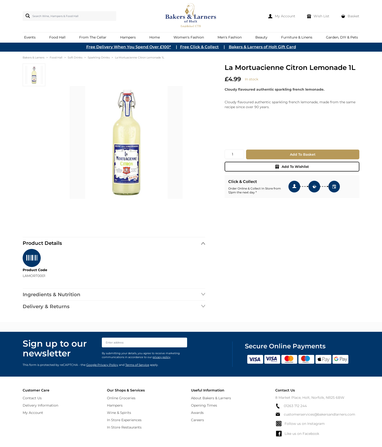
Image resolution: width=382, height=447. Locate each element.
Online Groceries (121, 398)
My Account (33, 412)
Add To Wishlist (292, 166)
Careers (197, 420)
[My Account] (281, 16)
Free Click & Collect (199, 47)
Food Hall (56, 57)
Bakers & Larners (33, 57)
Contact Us (32, 398)
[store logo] (191, 16)
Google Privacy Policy (102, 365)
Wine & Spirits (119, 412)
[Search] (27, 16)
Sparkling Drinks (99, 57)
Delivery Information (40, 405)
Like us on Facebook (297, 433)
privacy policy (161, 357)
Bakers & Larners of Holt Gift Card (262, 47)
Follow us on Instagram (300, 423)
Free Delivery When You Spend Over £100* (128, 47)
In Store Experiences (124, 420)
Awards (197, 412)
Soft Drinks (75, 57)
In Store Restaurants (124, 427)
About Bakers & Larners (211, 398)
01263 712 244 (291, 406)
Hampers (115, 405)
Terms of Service (137, 365)
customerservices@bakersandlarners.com (315, 414)
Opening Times (204, 405)
